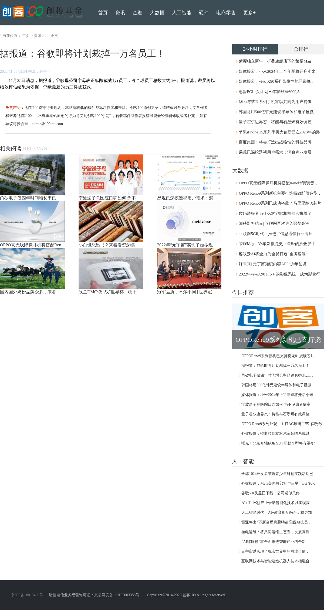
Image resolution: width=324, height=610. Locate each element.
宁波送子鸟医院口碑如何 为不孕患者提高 (275, 404)
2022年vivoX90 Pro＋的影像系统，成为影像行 (279, 274)
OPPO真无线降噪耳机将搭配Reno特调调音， (278, 183)
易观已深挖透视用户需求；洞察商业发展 (275, 152)
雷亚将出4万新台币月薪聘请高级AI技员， (276, 522)
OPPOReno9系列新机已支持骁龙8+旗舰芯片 (277, 356)
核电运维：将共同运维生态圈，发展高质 (275, 532)
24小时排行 (255, 49)
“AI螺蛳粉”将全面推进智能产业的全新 (273, 542)
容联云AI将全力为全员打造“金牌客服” (273, 254)
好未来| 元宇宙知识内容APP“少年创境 (272, 264)
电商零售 (226, 12)
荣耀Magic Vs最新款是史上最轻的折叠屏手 (277, 244)
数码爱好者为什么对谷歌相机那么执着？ (275, 213)
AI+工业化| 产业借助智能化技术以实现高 (275, 503)
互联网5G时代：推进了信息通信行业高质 (275, 234)
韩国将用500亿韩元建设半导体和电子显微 (276, 112)
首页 (103, 12)
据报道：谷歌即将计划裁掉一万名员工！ (275, 366)
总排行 (301, 49)
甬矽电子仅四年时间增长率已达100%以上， (278, 375)
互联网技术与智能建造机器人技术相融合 (275, 561)
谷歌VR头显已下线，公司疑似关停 (270, 493)
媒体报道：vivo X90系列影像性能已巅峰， (277, 81)
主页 (26, 36)
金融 (137, 12)
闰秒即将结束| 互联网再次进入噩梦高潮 (274, 223)
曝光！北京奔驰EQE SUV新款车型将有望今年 (279, 443)
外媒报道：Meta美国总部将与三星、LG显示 (278, 483)
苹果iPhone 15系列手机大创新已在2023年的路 (279, 132)
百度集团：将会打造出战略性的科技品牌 (275, 142)
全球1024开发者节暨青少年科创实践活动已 (277, 474)
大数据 (157, 12)
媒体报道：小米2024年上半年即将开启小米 (277, 71)
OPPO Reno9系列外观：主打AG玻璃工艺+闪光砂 (281, 424)
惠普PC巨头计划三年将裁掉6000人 (269, 91)
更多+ (249, 12)
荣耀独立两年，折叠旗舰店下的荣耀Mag (275, 61)
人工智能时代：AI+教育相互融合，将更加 (276, 513)
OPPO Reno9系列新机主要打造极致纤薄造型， (280, 193)
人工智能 (181, 12)
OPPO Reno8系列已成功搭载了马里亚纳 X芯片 (280, 203)
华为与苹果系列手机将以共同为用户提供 (275, 101)
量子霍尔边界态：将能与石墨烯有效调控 (275, 122)
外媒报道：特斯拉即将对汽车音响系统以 (275, 434)
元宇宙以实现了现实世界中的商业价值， (275, 551)
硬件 (204, 12)
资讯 (37, 36)
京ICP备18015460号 (27, 595)
